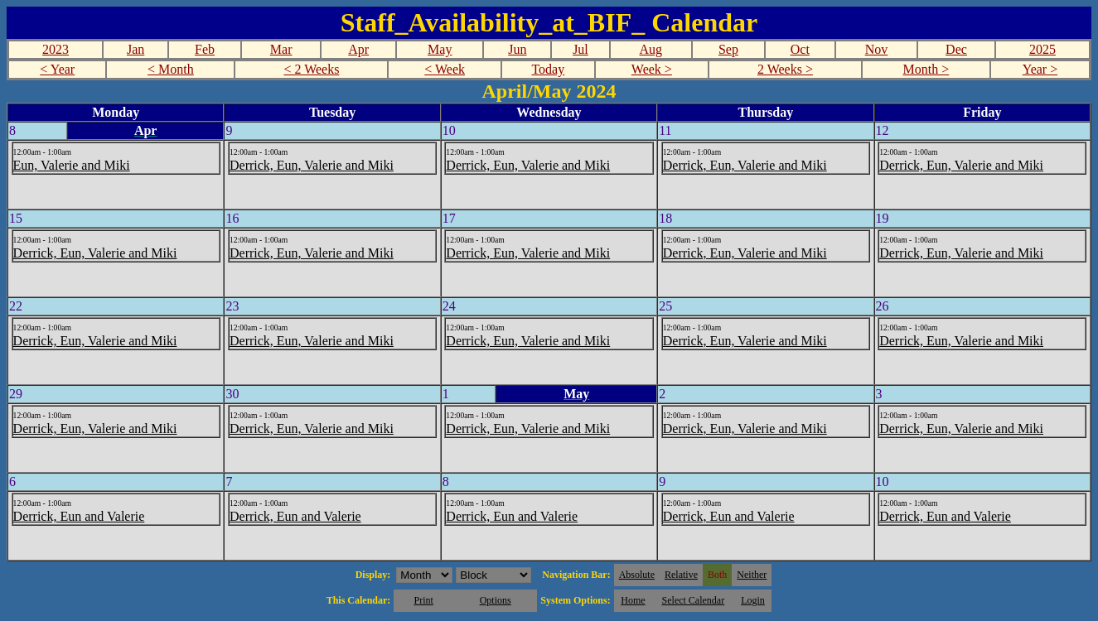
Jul (580, 49)
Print (423, 600)
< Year (57, 69)
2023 (55, 49)
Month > (926, 69)
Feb (205, 49)
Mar (281, 49)
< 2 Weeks (311, 69)
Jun (517, 49)
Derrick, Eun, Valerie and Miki (312, 165)
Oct (800, 49)
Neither (752, 574)
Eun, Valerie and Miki (71, 165)
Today (547, 69)
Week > (651, 69)
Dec (956, 49)
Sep (728, 49)
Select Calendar (693, 600)
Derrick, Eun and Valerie (79, 516)
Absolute (637, 574)
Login (753, 600)
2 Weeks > (785, 69)
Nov (876, 49)
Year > (1040, 69)
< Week (444, 69)
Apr (358, 49)
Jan (135, 49)
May (440, 49)
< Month (171, 69)
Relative (681, 574)
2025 (1042, 49)
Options (495, 600)
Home (633, 600)
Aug (651, 49)
